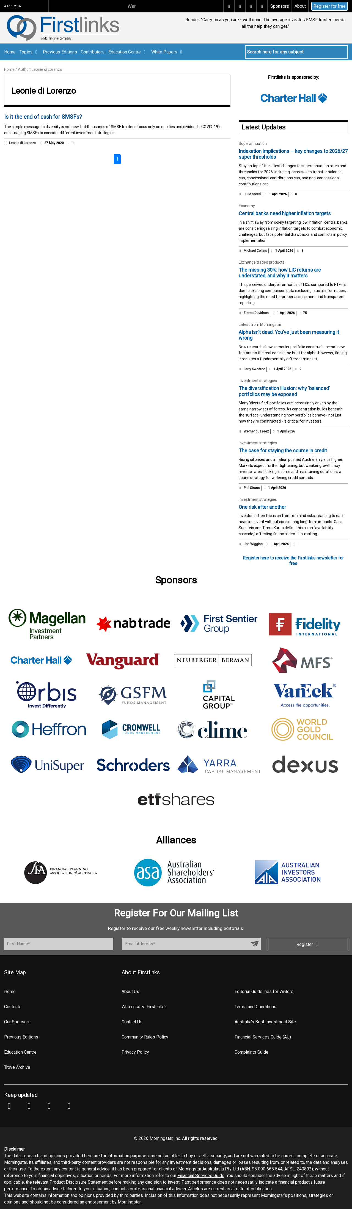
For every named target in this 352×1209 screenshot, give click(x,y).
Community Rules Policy (145, 1037)
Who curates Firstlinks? (144, 1006)
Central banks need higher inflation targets (285, 213)
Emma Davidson (256, 313)
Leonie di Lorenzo (22, 143)
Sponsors (279, 6)
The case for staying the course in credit (283, 450)
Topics (29, 52)
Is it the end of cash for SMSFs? (43, 116)
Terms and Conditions (255, 1006)
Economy (247, 206)
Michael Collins (255, 251)
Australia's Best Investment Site (265, 1021)
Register (308, 944)
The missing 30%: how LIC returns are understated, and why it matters (280, 273)
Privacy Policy (135, 1052)
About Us (130, 991)
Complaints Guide (251, 1052)
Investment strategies (258, 380)
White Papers (167, 52)
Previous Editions (60, 52)
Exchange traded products (261, 262)
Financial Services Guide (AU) (263, 1037)
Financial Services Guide (200, 1175)
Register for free (330, 6)
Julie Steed (252, 194)
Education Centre (127, 52)
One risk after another (262, 507)
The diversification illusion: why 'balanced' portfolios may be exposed (284, 391)
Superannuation (253, 143)
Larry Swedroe (254, 369)
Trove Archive (17, 1067)
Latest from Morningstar (260, 324)
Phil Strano (252, 488)
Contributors (93, 52)
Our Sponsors (17, 1021)
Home (10, 52)
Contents (12, 1006)
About (300, 6)
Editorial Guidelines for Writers (264, 991)
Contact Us (132, 1021)
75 (302, 313)
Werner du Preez (256, 431)
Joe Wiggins (253, 544)
